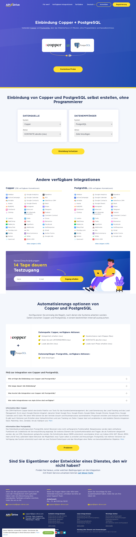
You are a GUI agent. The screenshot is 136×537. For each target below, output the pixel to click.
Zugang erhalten (71, 279)
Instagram (30, 206)
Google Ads (49, 236)
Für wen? (46, 4)
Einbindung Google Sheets (57, 516)
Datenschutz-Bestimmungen (116, 517)
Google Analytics (33, 194)
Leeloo (10, 218)
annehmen (48, 532)
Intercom (30, 209)
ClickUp (10, 212)
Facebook (48, 224)
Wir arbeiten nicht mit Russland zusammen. (117, 523)
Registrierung (121, 4)
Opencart (11, 239)
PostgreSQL (45, 28)
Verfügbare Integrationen (62, 4)
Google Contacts (33, 200)
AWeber (11, 194)
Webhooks (30, 227)
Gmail (47, 230)
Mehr (51, 421)
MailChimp (11, 221)
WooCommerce (32, 233)
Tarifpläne (79, 4)
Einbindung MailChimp (56, 522)
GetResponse (49, 227)
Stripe (47, 206)
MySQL (10, 233)
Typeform (30, 224)
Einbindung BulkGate (84, 521)
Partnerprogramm (112, 519)
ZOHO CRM (30, 239)
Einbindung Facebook (56, 517)
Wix (28, 230)
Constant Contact (51, 215)
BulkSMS (11, 206)
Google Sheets (32, 203)
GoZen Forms (50, 233)
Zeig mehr (51, 525)
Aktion (25, 130)
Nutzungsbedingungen (114, 516)
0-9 (115, 532)
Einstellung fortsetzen (68, 151)
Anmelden (104, 4)
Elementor (48, 221)
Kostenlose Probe (68, 69)
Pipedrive (48, 194)
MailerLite (11, 224)
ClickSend (11, 209)
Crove (47, 218)
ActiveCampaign (14, 197)
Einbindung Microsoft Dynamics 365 (88, 518)
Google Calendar (32, 197)
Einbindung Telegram (55, 519)
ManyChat (11, 227)
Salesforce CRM (50, 200)
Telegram (48, 209)
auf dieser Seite (85, 473)
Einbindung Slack (54, 521)
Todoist (47, 212)
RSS (46, 197)
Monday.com (12, 230)
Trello (28, 218)
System (25, 120)
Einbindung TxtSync (84, 522)
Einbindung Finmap (83, 516)
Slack (47, 203)
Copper (33, 28)
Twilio (28, 221)
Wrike (28, 236)
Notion (10, 236)
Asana (10, 203)
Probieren (68, 448)
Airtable (11, 200)
